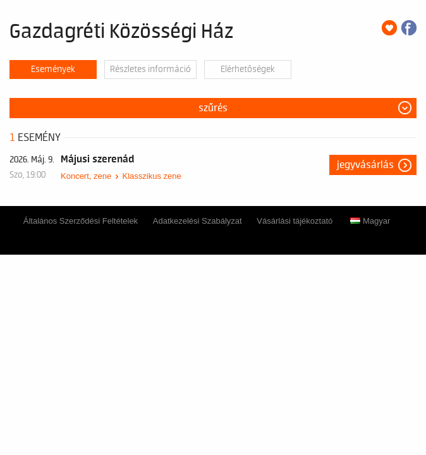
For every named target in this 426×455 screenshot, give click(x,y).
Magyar (370, 221)
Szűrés (213, 108)
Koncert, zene (86, 176)
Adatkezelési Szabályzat (197, 221)
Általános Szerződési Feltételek (80, 221)
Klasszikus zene (151, 176)
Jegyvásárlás (365, 165)
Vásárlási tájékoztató (294, 221)
